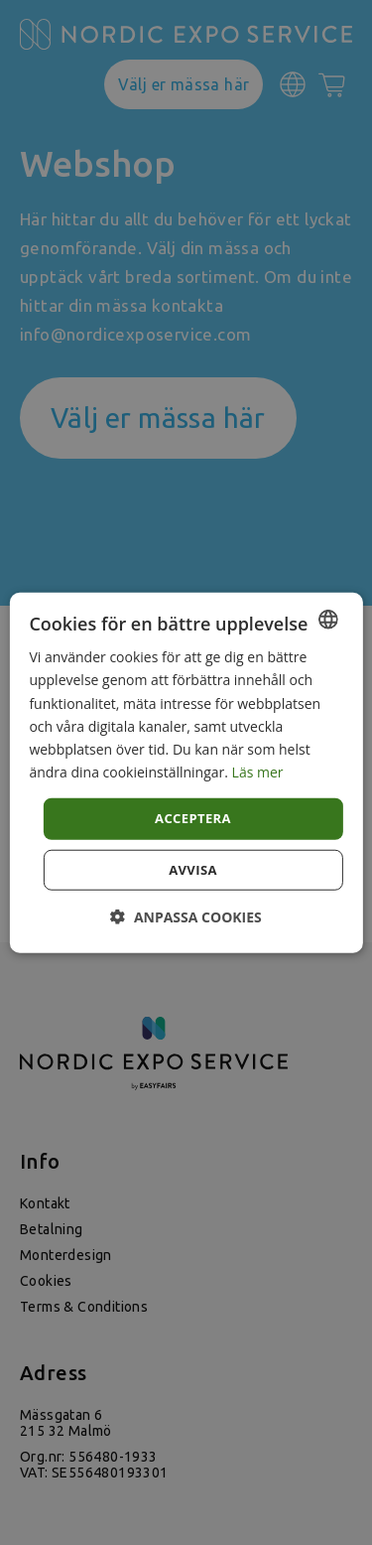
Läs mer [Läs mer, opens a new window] (258, 772)
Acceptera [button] (193, 818)
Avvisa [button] (193, 869)
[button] (186, 916)
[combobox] (328, 620)
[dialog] (185, 773)
